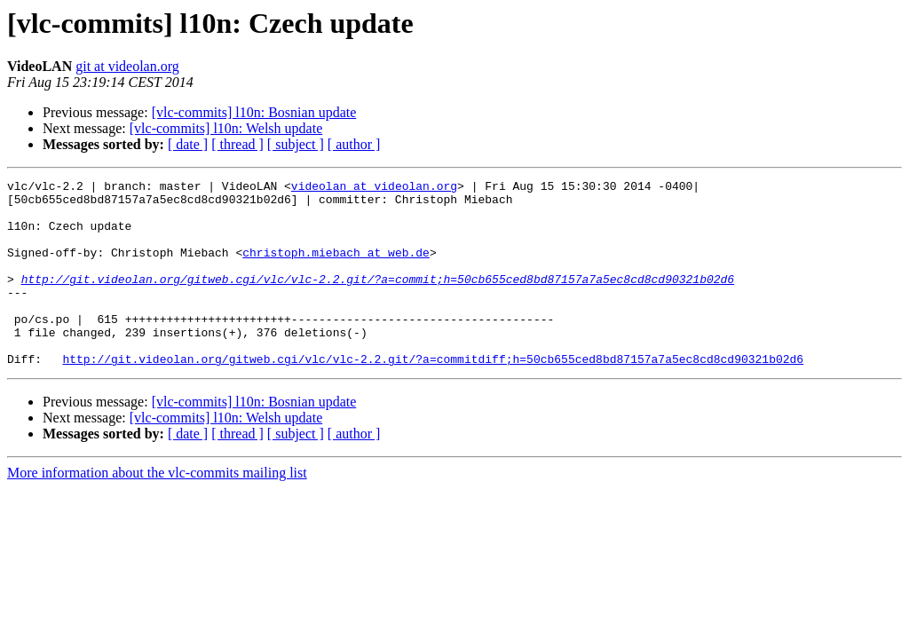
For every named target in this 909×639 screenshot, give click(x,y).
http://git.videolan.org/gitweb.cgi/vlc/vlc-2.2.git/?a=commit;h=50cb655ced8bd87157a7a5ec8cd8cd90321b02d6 (377, 300)
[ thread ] (237, 144)
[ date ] (188, 144)
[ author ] (354, 144)
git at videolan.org (127, 66)
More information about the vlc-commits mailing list (157, 509)
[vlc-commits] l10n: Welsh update (226, 128)
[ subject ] (295, 144)
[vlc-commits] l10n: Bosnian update (254, 112)
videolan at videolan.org (374, 188)
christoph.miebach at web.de (336, 268)
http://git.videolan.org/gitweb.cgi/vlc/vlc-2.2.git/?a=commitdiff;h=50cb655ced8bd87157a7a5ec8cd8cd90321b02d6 (432, 396)
